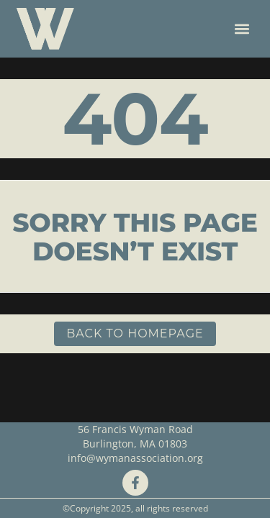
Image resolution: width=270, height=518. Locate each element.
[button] (242, 29)
